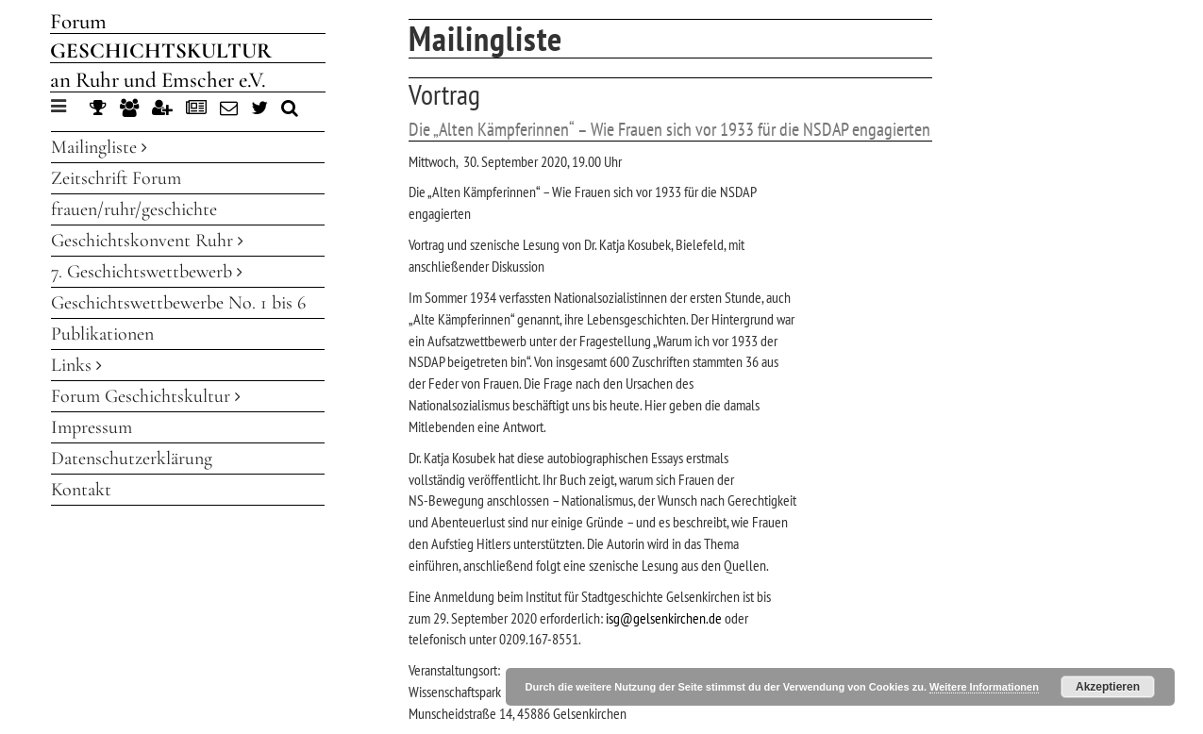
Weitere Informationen (984, 686)
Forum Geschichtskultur (146, 396)
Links (76, 365)
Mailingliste (99, 147)
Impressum (91, 427)
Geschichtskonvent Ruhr (147, 240)
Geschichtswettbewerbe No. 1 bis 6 (178, 303)
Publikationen (102, 334)
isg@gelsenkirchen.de (664, 618)
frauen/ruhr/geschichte (134, 209)
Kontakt (81, 489)
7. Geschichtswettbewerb (146, 271)
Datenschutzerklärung (131, 458)
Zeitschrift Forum (116, 178)
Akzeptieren (1108, 686)
